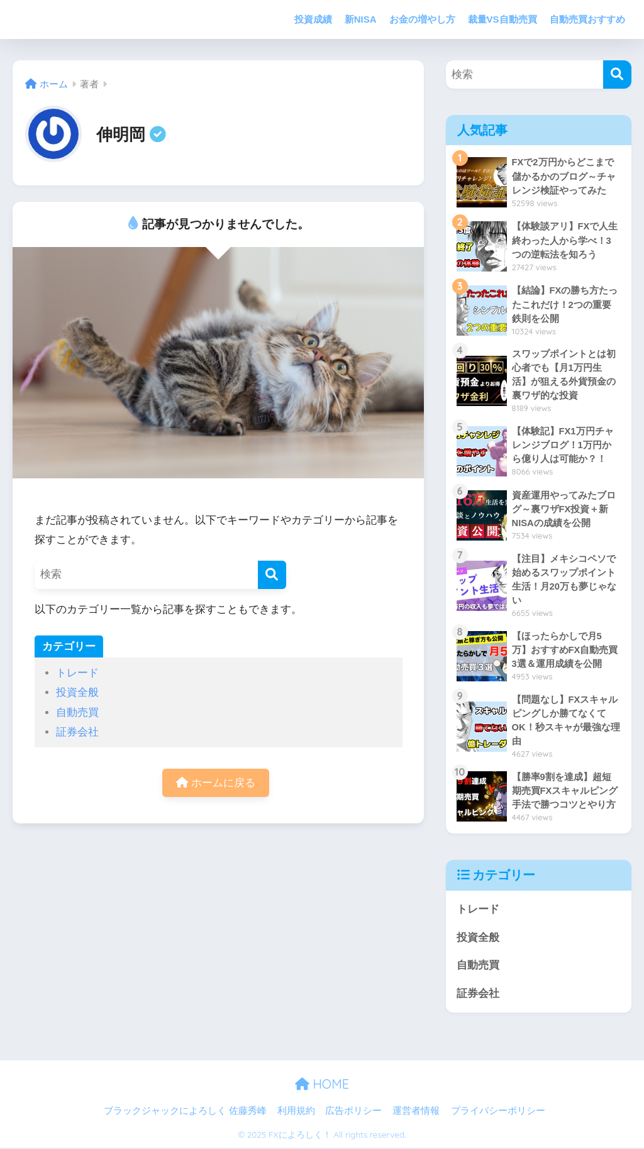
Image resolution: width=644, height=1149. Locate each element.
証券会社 (77, 732)
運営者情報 (416, 1113)
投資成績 (313, 19)
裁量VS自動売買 (502, 19)
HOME (322, 1086)
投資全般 (77, 692)
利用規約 (296, 1113)
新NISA (361, 19)
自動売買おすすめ (587, 19)
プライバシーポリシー (498, 1113)
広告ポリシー (353, 1113)
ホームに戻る (215, 783)
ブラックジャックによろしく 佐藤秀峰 (185, 1113)
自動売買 (77, 712)
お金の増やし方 (422, 19)
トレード (77, 673)
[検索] (272, 575)
